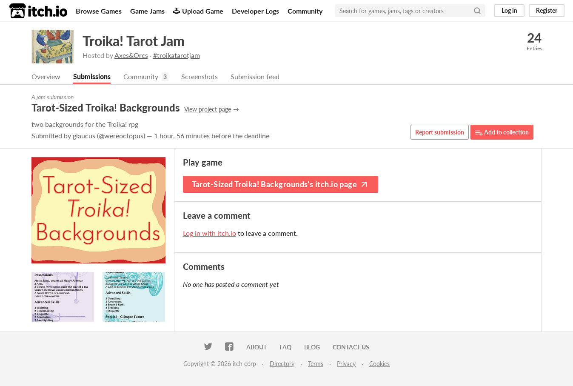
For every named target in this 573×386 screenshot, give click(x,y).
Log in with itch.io (209, 233)
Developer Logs (255, 11)
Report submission (439, 132)
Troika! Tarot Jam (134, 40)
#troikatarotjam (176, 55)
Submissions (92, 76)
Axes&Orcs (131, 55)
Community (305, 11)
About (256, 347)
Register (546, 10)
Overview (45, 76)
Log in (509, 10)
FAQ (285, 347)
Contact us (351, 347)
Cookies (379, 363)
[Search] (477, 10)
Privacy (346, 363)
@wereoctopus (121, 136)
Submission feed (255, 76)
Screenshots (199, 76)
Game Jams (147, 11)
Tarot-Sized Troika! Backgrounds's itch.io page (281, 184)
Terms (315, 363)
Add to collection (502, 133)
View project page (207, 109)
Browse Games (99, 11)
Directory (282, 363)
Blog (312, 347)
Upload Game (198, 11)
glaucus (84, 136)
